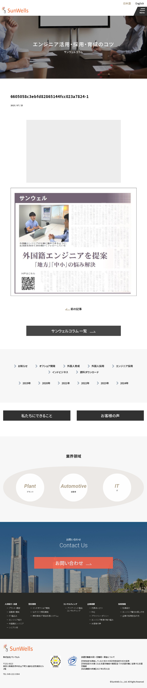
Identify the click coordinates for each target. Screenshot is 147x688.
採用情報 (122, 604)
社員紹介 (126, 608)
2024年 (124, 383)
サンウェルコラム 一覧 (69, 339)
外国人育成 (73, 366)
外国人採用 (98, 366)
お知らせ (22, 366)
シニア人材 (13, 627)
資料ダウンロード (89, 372)
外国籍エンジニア (16, 623)
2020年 (46, 383)
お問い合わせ (69, 571)
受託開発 (32, 604)
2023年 (105, 383)
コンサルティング (70, 604)
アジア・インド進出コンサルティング (75, 609)
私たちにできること (36, 415)
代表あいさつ (97, 608)
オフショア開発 (47, 366)
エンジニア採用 (124, 366)
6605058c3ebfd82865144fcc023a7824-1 (50, 96)
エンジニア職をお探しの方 (133, 611)
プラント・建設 (14, 608)
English (139, 3)
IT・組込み (13, 615)
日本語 (127, 3)
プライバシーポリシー (100, 615)
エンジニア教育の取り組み (102, 619)
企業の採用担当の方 (130, 615)
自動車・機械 (14, 611)
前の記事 (74, 309)
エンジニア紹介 (15, 619)
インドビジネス (60, 372)
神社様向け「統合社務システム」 (45, 615)
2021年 (66, 383)
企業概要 (91, 604)
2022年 (85, 383)
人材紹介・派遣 (11, 604)
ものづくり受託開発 (41, 611)
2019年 (27, 383)
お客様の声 (110, 415)
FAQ (93, 611)
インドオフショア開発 (41, 608)
